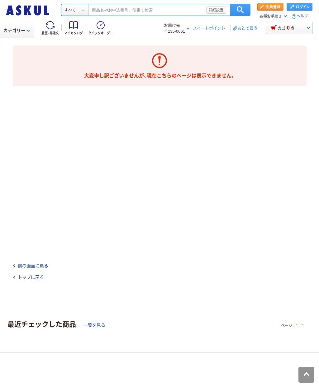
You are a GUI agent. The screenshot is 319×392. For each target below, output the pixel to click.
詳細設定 (216, 10)
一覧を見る (94, 325)
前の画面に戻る (30, 265)
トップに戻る (28, 277)
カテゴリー (16, 30)
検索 (240, 10)
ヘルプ (302, 16)
